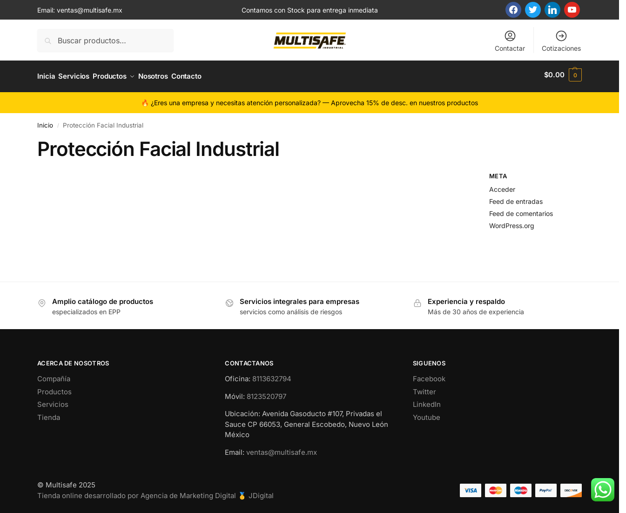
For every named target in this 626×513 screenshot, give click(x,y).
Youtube (426, 414)
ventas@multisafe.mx (89, 10)
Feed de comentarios (521, 210)
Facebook (429, 375)
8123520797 (266, 393)
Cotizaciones (561, 40)
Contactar (510, 40)
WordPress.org (511, 222)
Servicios (52, 401)
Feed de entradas (516, 198)
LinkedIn (427, 401)
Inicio (45, 122)
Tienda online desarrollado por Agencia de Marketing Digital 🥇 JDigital (155, 492)
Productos (54, 388)
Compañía (53, 375)
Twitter (424, 388)
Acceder (502, 186)
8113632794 (271, 375)
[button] (563, 75)
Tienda (48, 414)
